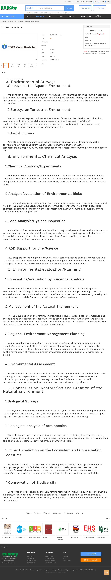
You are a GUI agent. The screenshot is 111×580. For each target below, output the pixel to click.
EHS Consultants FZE (34, 537)
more (108, 518)
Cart (108, 1)
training (60, 13)
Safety (49, 13)
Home (28, 16)
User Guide (65, 556)
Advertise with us (67, 560)
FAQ (64, 558)
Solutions (39, 16)
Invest (56, 13)
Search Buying (30, 556)
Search (69, 8)
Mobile (95, 1)
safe (38, 13)
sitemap (54, 570)
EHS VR (60, 16)
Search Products (49, 556)
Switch (90, 1)
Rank (59, 570)
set (52, 13)
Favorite (58, 513)
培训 (64, 13)
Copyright (46, 570)
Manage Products (31, 560)
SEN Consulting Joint (21, 537)
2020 (35, 13)
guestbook (75, 570)
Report (47, 513)
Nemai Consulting (74, 537)
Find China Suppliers (50, 560)
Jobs (50, 16)
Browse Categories (49, 558)
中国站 (98, 16)
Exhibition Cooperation (91, 560)
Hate (38, 513)
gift (70, 570)
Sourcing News (31, 562)
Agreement (39, 570)
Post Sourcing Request (50, 562)
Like (29, 513)
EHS (42, 13)
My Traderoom (78, 1)
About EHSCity (23, 570)
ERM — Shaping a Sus (7, 537)
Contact (32, 570)
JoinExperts (86, 16)
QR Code (102, 1)
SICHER (45, 537)
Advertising (65, 570)
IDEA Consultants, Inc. (96, 31)
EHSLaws (72, 16)
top (106, 572)
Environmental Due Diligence (32, 21)
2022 (45, 13)
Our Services (68, 1)
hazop (68, 13)
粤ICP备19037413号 (90, 570)
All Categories (8, 16)
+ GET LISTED (85, 8)
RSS (81, 570)
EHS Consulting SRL (89, 537)
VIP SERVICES (99, 8)
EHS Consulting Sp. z (102, 537)
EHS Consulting (19, 21)
